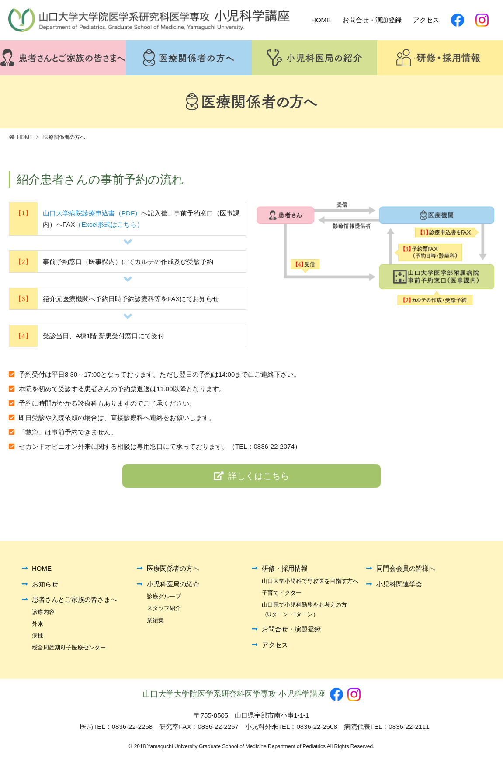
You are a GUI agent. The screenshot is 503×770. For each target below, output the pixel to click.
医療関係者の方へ (173, 571)
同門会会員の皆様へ (405, 571)
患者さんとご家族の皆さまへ (74, 602)
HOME (42, 571)
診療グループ (164, 599)
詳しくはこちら (251, 478)
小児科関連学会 (399, 586)
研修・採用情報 (285, 571)
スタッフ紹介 (164, 610)
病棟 (37, 638)
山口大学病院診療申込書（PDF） (92, 215)
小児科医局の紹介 (173, 586)
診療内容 (43, 614)
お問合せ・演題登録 (291, 631)
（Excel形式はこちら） (109, 225)
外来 (37, 626)
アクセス (275, 647)
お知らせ (45, 586)
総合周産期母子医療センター (69, 650)
